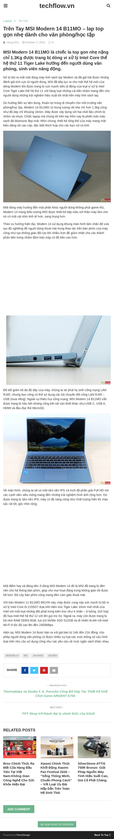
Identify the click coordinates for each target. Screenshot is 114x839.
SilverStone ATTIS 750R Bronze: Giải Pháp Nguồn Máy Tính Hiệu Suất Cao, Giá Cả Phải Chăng (93, 772)
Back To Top (102, 835)
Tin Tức (23, 21)
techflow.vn (57, 5)
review (53, 655)
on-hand (38, 655)
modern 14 (12, 655)
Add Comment (18, 809)
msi (26, 655)
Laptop (7, 21)
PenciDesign (23, 835)
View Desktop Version (57, 824)
